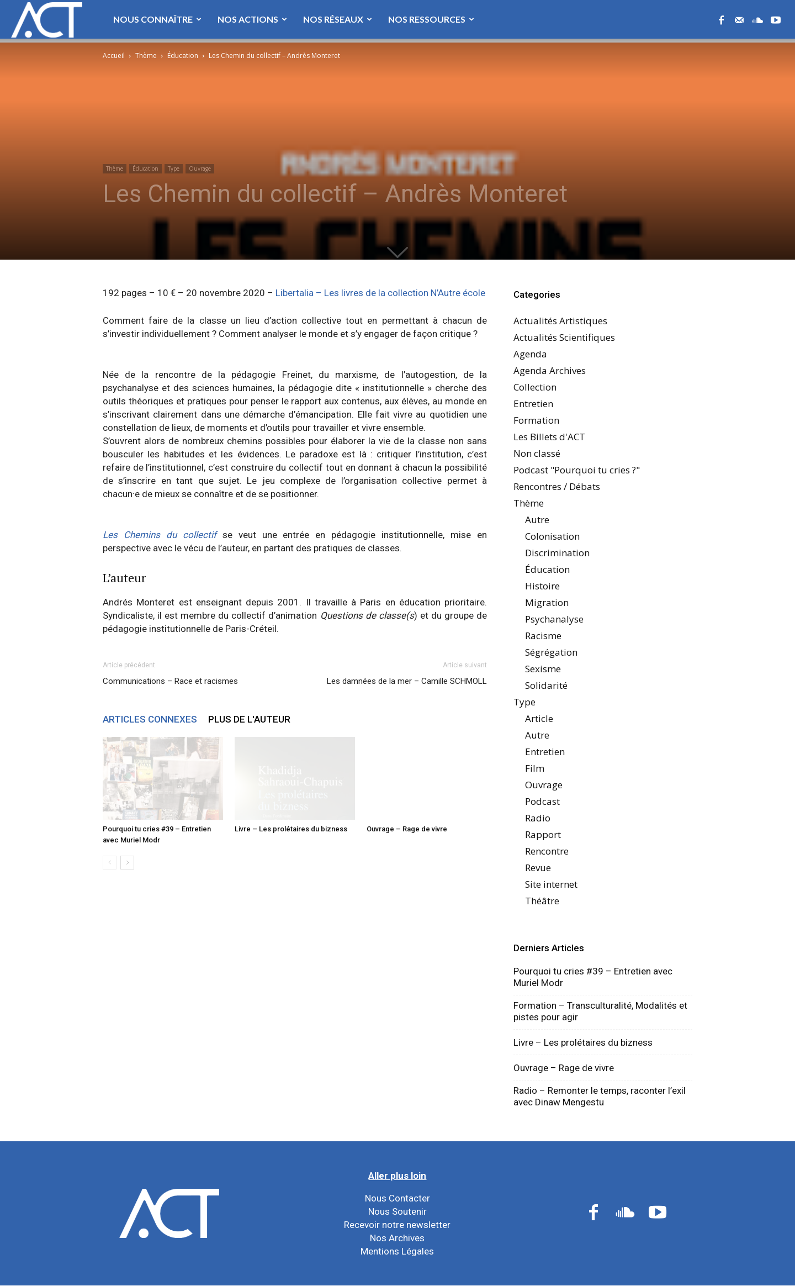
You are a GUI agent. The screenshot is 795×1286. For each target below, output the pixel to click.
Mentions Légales (397, 1251)
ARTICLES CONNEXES (150, 719)
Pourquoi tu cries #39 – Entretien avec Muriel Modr (592, 977)
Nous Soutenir (397, 1211)
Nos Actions (252, 19)
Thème (146, 55)
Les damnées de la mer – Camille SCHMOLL (407, 681)
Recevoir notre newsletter (397, 1224)
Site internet (551, 884)
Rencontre (547, 851)
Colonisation (552, 536)
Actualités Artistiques (560, 320)
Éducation (182, 55)
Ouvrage (200, 168)
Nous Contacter (397, 1198)
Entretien (533, 403)
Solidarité (546, 685)
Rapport (543, 834)
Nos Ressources (431, 19)
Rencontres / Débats (556, 486)
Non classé (536, 453)
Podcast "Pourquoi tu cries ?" (576, 469)
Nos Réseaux (337, 19)
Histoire (542, 585)
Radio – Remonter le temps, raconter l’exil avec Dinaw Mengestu (599, 1096)
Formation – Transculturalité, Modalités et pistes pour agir (600, 1011)
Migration (547, 602)
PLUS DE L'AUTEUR (249, 719)
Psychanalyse (554, 619)
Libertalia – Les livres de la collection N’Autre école (380, 292)
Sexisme (543, 668)
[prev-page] (109, 862)
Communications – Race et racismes (170, 681)
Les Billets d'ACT (549, 436)
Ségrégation (551, 652)
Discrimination (557, 552)
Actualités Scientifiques (564, 337)
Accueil (114, 55)
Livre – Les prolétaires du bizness (291, 829)
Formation (536, 420)
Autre (537, 519)
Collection (534, 387)
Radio (537, 817)
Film (534, 768)
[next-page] (127, 862)
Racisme (543, 635)
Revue (538, 867)
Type (173, 168)
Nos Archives (397, 1237)
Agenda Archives (549, 370)
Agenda (530, 353)
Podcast (542, 801)
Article (539, 718)
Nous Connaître (157, 19)
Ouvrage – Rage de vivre (407, 829)
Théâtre (542, 900)
